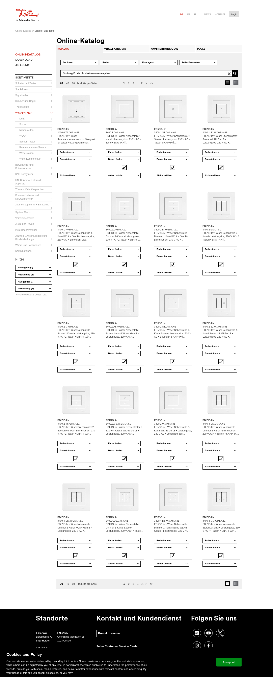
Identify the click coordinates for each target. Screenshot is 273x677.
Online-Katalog (23, 30)
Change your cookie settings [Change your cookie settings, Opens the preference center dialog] (194, 662)
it (195, 14)
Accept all (229, 662)
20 (61, 83)
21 (142, 83)
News (207, 14)
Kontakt (220, 14)
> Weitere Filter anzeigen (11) (31, 294)
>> (151, 83)
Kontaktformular (109, 633)
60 (73, 83)
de (181, 14)
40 (67, 83)
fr (188, 14)
